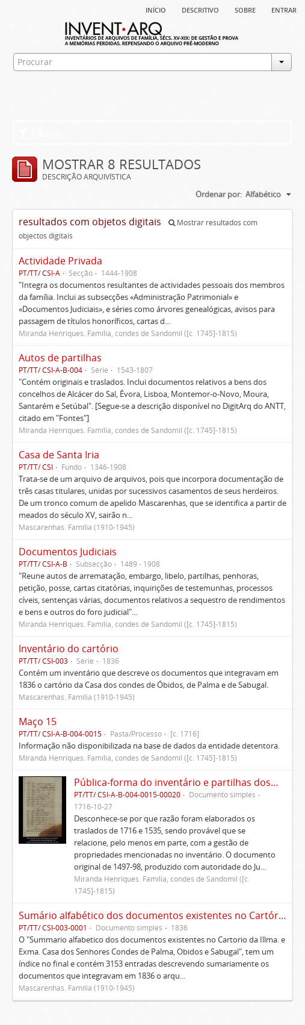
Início (156, 9)
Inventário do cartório (69, 648)
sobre (245, 9)
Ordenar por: (219, 193)
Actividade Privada (60, 260)
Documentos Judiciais (68, 551)
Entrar (284, 9)
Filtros (39, 132)
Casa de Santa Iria (59, 454)
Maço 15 (38, 721)
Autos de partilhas (60, 357)
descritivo (200, 9)
